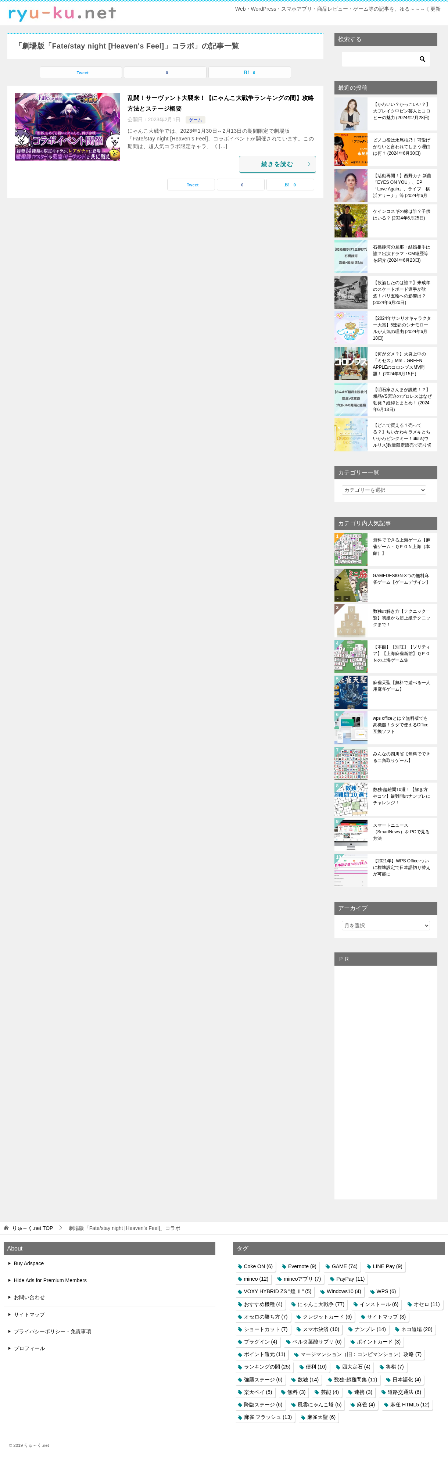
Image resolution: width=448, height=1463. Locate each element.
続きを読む (286, 164)
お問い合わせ (29, 1297)
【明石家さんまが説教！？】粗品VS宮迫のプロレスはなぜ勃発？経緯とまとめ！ (402, 399)
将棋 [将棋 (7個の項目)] (395, 1367)
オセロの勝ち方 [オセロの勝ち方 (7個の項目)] (266, 1317)
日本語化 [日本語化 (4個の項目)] (407, 1379)
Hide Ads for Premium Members (50, 1280)
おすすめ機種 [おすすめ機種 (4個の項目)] (263, 1304)
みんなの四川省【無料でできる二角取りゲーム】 (401, 757)
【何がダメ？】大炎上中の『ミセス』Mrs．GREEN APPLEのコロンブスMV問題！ (399, 363)
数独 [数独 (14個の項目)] (308, 1379)
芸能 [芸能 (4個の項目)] (330, 1392)
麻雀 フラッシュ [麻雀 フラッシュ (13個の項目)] (268, 1417)
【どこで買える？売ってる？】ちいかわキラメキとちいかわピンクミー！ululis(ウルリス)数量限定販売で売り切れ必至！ (402, 435)
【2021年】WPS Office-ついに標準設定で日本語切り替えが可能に (401, 867)
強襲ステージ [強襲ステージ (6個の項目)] (263, 1379)
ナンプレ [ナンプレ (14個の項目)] (370, 1329)
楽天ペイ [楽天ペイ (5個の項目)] (258, 1392)
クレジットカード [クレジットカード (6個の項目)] (327, 1317)
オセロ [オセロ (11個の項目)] (427, 1304)
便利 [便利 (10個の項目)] (316, 1367)
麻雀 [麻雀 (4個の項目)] (366, 1404)
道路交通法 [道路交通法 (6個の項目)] (404, 1392)
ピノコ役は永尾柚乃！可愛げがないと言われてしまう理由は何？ (401, 146)
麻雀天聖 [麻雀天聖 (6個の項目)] (321, 1417)
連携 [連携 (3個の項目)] (363, 1392)
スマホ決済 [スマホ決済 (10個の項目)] (321, 1329)
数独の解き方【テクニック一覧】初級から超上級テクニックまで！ (401, 618)
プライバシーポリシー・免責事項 (52, 1331)
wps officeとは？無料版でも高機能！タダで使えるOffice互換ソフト (401, 725)
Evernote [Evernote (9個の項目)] (302, 1266)
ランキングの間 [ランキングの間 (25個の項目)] (267, 1367)
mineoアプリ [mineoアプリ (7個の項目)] (302, 1279)
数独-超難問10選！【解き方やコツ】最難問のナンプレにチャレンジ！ (401, 796)
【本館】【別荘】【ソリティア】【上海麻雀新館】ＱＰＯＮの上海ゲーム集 (401, 653)
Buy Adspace (29, 1263)
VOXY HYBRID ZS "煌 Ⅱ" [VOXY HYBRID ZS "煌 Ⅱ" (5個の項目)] (278, 1291)
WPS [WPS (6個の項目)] (386, 1291)
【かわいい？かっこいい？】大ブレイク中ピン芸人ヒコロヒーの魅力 (401, 111)
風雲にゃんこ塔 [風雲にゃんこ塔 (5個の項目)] (319, 1404)
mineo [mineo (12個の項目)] (256, 1279)
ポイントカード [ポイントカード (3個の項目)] (379, 1342)
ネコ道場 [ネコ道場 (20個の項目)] (417, 1329)
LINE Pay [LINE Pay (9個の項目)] (387, 1266)
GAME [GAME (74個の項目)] (345, 1266)
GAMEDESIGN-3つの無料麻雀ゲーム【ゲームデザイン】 (401, 579)
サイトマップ (29, 1314)
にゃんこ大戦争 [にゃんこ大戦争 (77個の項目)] (321, 1304)
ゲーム (195, 119)
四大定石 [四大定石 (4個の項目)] (356, 1367)
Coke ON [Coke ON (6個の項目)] (258, 1266)
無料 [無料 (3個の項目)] (296, 1392)
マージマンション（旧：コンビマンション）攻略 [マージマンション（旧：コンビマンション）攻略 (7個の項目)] (361, 1354)
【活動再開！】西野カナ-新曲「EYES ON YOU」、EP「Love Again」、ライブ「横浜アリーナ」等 (402, 185)
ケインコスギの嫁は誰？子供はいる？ (401, 215)
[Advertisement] (386, 1082)
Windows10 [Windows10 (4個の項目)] (344, 1291)
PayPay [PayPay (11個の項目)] (350, 1279)
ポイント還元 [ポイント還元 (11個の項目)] (265, 1354)
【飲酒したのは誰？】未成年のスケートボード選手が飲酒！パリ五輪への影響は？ (401, 292)
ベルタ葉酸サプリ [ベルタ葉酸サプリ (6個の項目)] (317, 1342)
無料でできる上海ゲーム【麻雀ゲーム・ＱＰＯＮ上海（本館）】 (401, 546)
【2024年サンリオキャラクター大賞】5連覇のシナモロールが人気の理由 (402, 328)
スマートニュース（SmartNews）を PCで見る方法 (401, 832)
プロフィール (29, 1348)
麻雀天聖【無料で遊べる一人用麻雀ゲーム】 (401, 686)
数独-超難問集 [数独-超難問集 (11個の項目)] (355, 1379)
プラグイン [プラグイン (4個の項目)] (260, 1342)
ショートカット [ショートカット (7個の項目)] (266, 1329)
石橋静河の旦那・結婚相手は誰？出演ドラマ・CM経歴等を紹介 (401, 253)
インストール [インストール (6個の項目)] (379, 1304)
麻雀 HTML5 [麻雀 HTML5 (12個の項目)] (410, 1404)
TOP (32, 1228)
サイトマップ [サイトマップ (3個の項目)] (386, 1317)
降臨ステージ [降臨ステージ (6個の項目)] (263, 1404)
